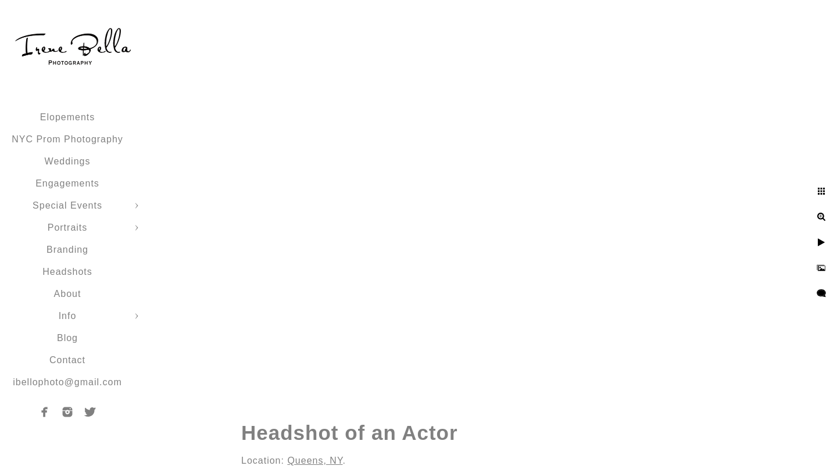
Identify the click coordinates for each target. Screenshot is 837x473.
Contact (67, 360)
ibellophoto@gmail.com (67, 382)
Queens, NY (314, 460)
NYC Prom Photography (67, 139)
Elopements (67, 117)
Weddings (68, 161)
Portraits (68, 227)
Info (68, 316)
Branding (67, 250)
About (67, 294)
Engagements (67, 183)
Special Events (67, 205)
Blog (67, 338)
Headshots (67, 272)
